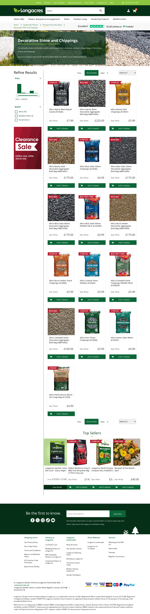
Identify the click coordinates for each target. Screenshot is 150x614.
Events (47, 2)
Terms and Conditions (32, 550)
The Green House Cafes (73, 564)
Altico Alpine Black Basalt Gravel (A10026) (60, 110)
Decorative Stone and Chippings (26, 27)
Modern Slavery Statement (72, 570)
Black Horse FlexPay (31, 566)
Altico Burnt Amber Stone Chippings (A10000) (60, 281)
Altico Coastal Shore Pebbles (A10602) (89, 281)
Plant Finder (113, 548)
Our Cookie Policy (30, 546)
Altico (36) (23, 111)
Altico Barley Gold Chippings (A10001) (119, 110)
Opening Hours (75, 2)
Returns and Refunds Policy (32, 555)
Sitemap (112, 552)
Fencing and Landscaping (52, 25)
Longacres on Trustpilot (93, 547)
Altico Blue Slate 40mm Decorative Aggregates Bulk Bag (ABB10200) (59, 226)
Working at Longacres (74, 559)
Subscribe (117, 514)
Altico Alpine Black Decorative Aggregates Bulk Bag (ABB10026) (90, 111)
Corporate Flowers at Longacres (53, 562)
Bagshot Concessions (117, 556)
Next (103, 73)
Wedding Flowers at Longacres (52, 549)
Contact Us (102, 2)
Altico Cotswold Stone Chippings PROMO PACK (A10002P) (122, 283)
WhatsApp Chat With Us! (116, 543)
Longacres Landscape (96, 542)
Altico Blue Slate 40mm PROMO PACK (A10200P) (90, 224)
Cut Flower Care (51, 545)
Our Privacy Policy (31, 542)
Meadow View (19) (26, 116)
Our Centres (59, 2)
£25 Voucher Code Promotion (31, 561)
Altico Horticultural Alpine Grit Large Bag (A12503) (60, 395)
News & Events (72, 545)
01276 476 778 (131, 2)
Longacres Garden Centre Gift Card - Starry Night (56, 469)
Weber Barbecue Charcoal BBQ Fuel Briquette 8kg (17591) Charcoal (80, 470)
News (38, 2)
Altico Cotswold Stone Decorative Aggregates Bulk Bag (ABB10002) (59, 340)
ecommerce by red (21, 585)
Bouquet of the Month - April (125, 469)
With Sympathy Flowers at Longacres (53, 556)
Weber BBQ (19, 19)
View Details (57, 487)
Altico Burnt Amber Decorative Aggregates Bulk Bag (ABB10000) (121, 226)
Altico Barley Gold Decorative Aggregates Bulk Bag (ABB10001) (59, 169)
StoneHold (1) (24, 120)
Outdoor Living (80, 19)
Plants (67, 19)
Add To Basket (59, 128)
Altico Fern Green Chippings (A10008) (88, 338)
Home (16, 25)
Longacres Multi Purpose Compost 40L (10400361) (102, 469)
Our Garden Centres (74, 548)
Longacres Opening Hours (73, 554)
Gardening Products (100, 19)
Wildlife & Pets (119, 19)
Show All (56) (92, 73)
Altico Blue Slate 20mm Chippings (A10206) (90, 167)
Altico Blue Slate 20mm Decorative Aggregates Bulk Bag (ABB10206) (121, 169)
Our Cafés (89, 2)
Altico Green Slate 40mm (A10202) (122, 338)
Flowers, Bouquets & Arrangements (44, 19)
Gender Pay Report (73, 575)
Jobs (112, 2)
